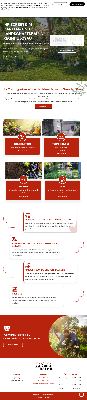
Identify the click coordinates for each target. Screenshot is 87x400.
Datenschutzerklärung (47, 394)
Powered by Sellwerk (43, 397)
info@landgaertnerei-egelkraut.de (43, 383)
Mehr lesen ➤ (22, 151)
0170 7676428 (43, 378)
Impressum (36, 394)
